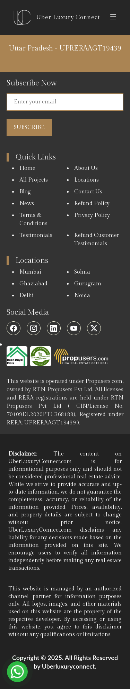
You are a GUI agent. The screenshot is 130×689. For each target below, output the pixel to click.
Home (27, 168)
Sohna (82, 272)
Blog (25, 192)
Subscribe (29, 127)
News (26, 203)
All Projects (33, 180)
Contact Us (88, 192)
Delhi (26, 295)
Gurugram (87, 284)
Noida (82, 295)
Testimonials (35, 235)
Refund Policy (92, 203)
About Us (86, 168)
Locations (86, 180)
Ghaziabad (33, 284)
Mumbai (30, 272)
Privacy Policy (92, 215)
